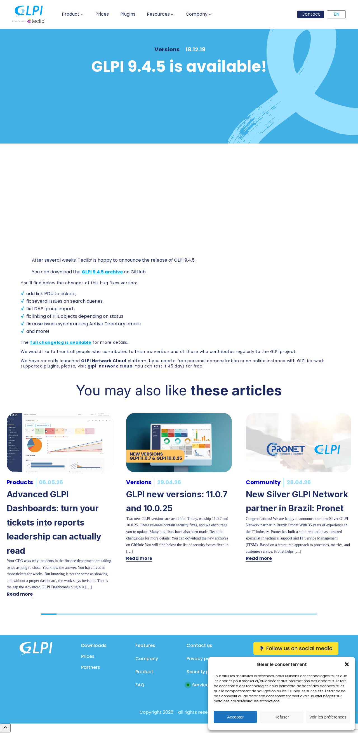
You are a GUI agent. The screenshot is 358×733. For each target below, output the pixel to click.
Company (146, 658)
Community (263, 482)
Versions (167, 49)
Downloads (94, 645)
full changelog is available (60, 342)
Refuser (281, 717)
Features (145, 645)
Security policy (203, 671)
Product (144, 671)
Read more (20, 594)
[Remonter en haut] (5, 728)
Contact (311, 14)
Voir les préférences (328, 717)
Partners (90, 667)
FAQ (139, 685)
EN (336, 14)
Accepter (235, 717)
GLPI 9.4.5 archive (102, 272)
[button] (347, 664)
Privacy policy (202, 658)
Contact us (199, 645)
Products (20, 482)
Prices (88, 656)
